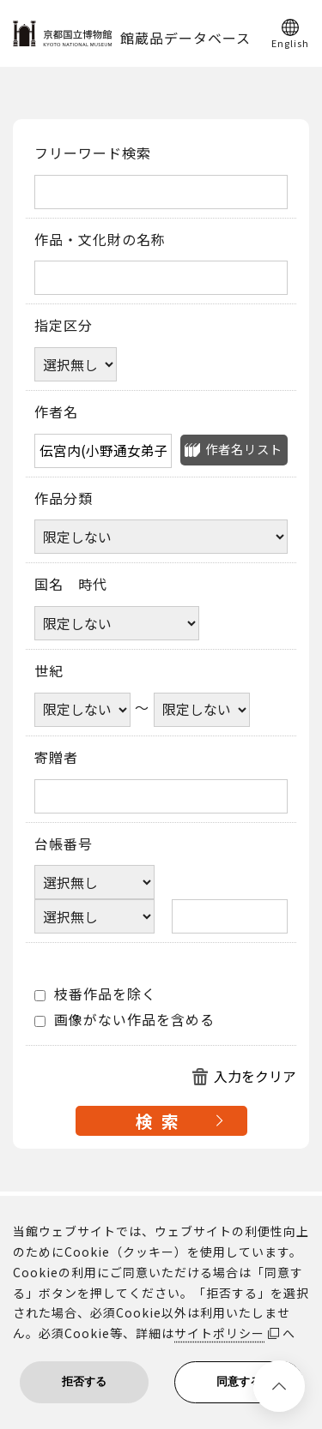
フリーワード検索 (92, 153)
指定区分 (63, 325)
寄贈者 (56, 757)
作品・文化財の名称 (100, 240)
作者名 (56, 412)
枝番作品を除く (95, 994)
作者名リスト (244, 449)
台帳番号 (63, 844)
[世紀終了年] (202, 710)
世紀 (49, 671)
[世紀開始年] (82, 710)
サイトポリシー (219, 1333)
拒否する (84, 1381)
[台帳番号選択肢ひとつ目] (94, 882)
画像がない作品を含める (124, 1020)
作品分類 (63, 498)
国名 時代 (70, 584)
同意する (238, 1381)
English (290, 42)
